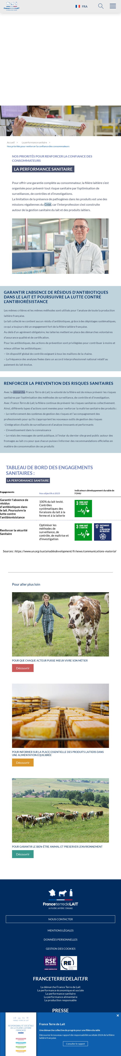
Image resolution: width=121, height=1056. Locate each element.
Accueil (11, 142)
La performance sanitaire (34, 142)
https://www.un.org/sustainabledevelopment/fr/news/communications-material (65, 551)
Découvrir (23, 668)
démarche (19, 392)
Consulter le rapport (75, 1043)
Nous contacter (60, 919)
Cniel (47, 204)
